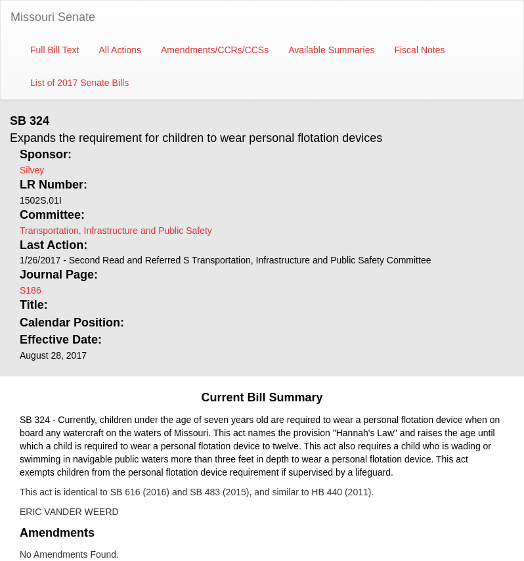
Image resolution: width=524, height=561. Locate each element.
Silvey (32, 170)
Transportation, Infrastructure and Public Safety (116, 230)
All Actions (119, 50)
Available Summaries (331, 50)
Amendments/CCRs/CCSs (215, 50)
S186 (30, 290)
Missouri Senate (53, 17)
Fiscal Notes (419, 50)
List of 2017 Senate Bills (79, 83)
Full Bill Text (54, 50)
